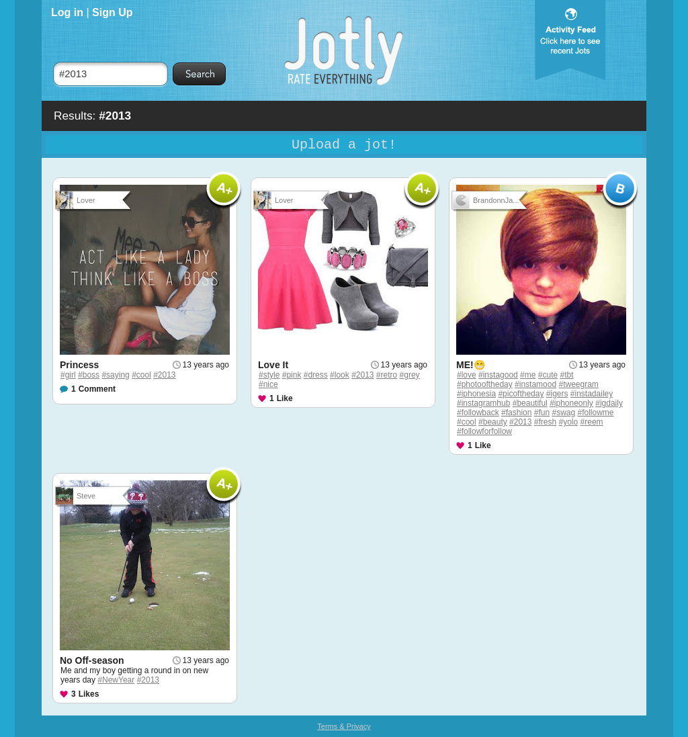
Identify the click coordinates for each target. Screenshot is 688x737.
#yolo (568, 422)
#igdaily (609, 403)
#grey (410, 375)
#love (466, 375)
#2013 (164, 375)
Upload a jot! (344, 145)
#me (527, 375)
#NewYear (115, 680)
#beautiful (530, 403)
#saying (115, 375)
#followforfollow (484, 431)
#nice (268, 384)
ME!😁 (470, 364)
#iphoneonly (571, 403)
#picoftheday (521, 393)
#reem (591, 422)
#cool (141, 375)
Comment (97, 389)
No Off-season (92, 660)
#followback (478, 412)
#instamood (535, 384)
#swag (563, 412)
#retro (386, 375)
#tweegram (578, 384)
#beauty (492, 422)
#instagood (498, 375)
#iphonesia (476, 393)
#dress (316, 375)
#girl (68, 375)
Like (285, 398)
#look (339, 375)
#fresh (545, 422)
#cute (548, 375)
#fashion (516, 412)
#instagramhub (483, 403)
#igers (557, 393)
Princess (79, 364)
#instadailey (591, 393)
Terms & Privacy (343, 726)
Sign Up (112, 12)
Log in (67, 12)
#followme (596, 412)
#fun (542, 412)
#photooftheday (485, 384)
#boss (88, 375)
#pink (292, 375)
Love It (273, 364)
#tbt (566, 375)
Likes (89, 694)
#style (269, 375)
